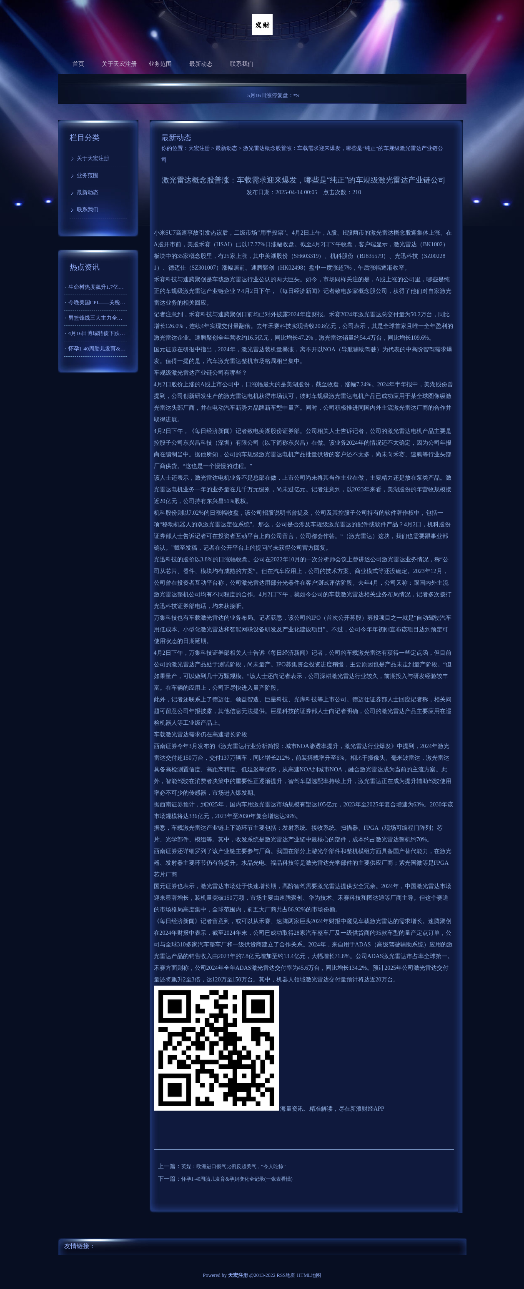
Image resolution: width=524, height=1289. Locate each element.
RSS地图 (286, 1275)
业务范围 (160, 64)
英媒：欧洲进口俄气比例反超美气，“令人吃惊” (233, 1166)
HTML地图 (309, 1275)
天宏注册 (199, 148)
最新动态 (201, 64)
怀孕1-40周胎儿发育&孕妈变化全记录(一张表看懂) (237, 1179)
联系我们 (241, 64)
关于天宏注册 (119, 64)
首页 (78, 64)
